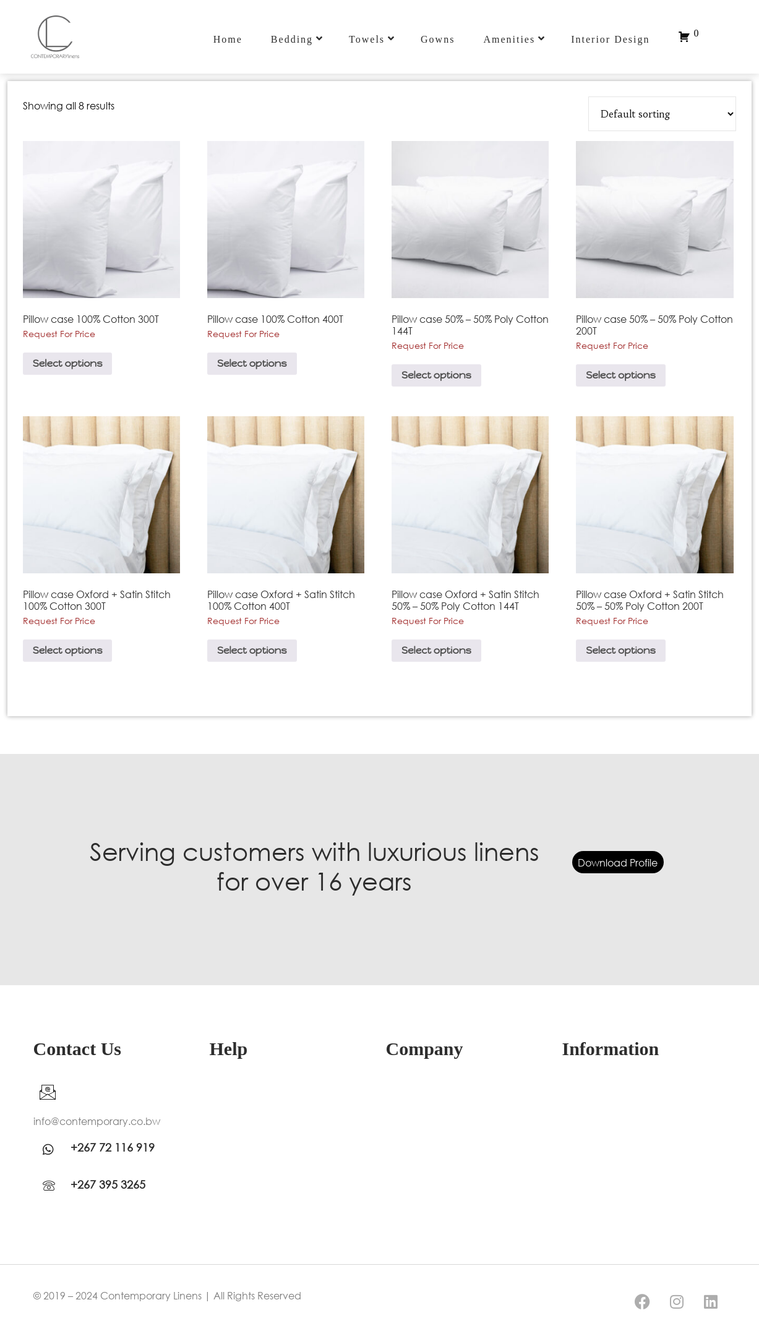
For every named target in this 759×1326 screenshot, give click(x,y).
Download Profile (618, 861)
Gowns (438, 39)
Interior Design (610, 39)
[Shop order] (662, 113)
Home (227, 39)
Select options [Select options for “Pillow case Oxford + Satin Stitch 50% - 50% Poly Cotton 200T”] (621, 650)
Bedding (297, 39)
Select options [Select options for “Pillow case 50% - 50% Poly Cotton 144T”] (436, 375)
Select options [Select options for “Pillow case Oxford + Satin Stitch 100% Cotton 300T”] (68, 650)
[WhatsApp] (52, 1149)
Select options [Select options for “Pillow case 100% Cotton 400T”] (252, 363)
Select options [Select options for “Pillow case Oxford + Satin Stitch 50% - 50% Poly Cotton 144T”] (436, 650)
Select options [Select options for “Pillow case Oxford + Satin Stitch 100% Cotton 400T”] (252, 650)
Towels (372, 39)
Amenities (514, 39)
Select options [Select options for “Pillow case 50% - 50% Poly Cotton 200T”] (621, 375)
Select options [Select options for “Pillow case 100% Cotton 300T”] (68, 363)
